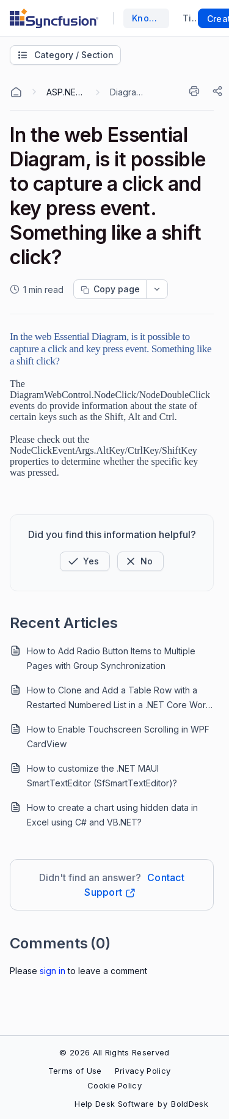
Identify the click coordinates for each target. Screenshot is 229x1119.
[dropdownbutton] (157, 289)
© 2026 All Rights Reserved (114, 1052)
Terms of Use (75, 1071)
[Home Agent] (16, 92)
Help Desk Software (114, 1104)
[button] (85, 561)
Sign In (52, 971)
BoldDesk (189, 1104)
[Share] (218, 91)
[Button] (140, 561)
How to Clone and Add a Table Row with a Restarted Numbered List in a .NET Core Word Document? (119, 698)
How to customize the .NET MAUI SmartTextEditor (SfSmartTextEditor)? (102, 775)
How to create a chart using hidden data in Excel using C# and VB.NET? (112, 814)
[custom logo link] (54, 18)
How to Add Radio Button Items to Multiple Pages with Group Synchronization (111, 658)
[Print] (196, 91)
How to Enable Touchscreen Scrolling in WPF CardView (118, 736)
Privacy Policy (142, 1071)
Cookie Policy (114, 1085)
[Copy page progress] (110, 289)
